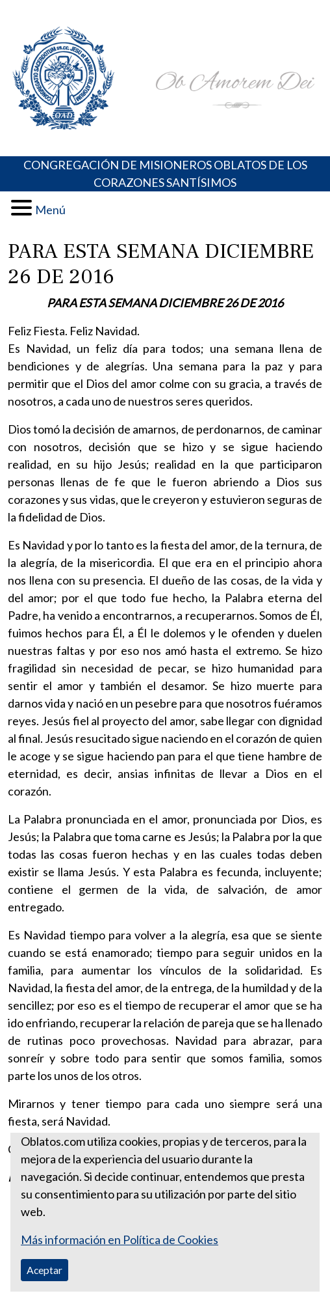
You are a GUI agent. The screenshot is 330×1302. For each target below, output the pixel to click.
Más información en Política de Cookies (119, 1239)
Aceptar (44, 1270)
